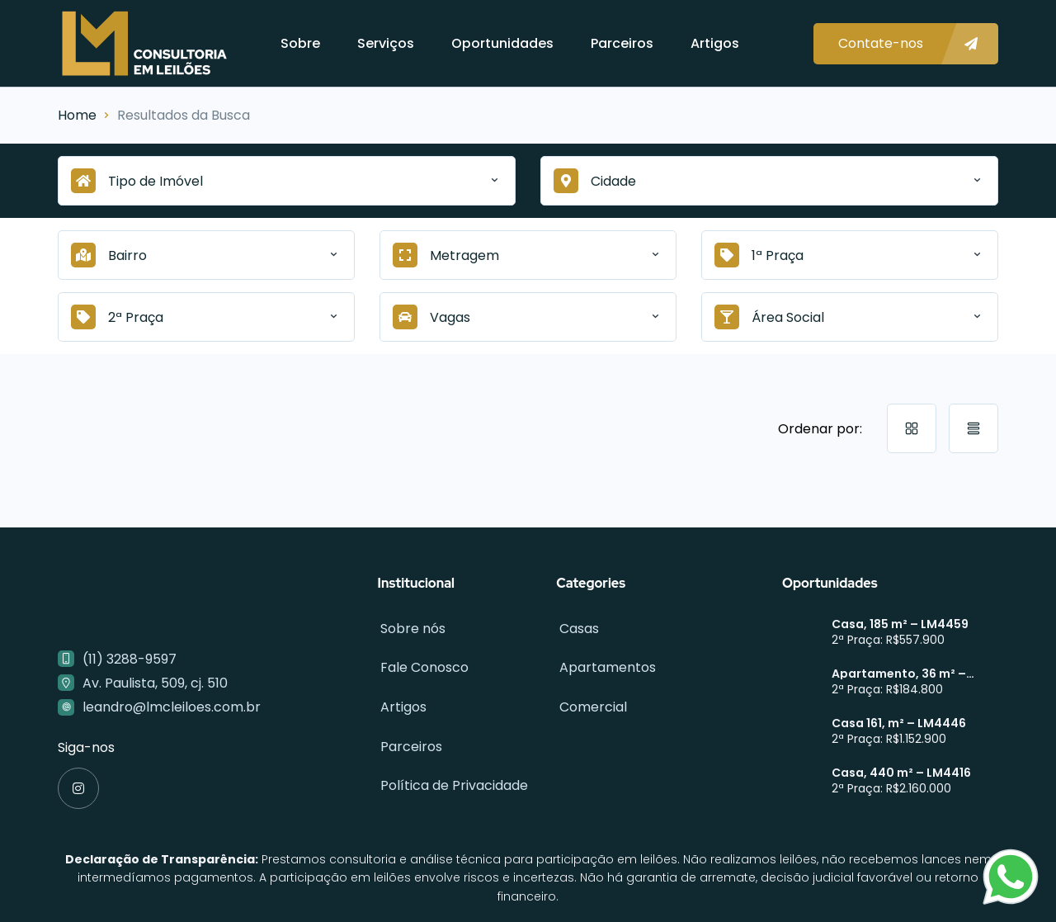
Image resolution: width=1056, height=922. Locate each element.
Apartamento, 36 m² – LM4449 (899, 673)
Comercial (590, 699)
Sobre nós (410, 626)
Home (77, 115)
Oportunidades (502, 43)
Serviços (385, 43)
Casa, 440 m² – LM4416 (901, 772)
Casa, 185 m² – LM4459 (900, 624)
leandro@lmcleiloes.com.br (171, 706)
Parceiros (622, 43)
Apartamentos (604, 663)
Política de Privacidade (452, 772)
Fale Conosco (422, 663)
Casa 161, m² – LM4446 (899, 723)
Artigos (715, 43)
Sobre (300, 43)
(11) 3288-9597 (129, 659)
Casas (576, 626)
